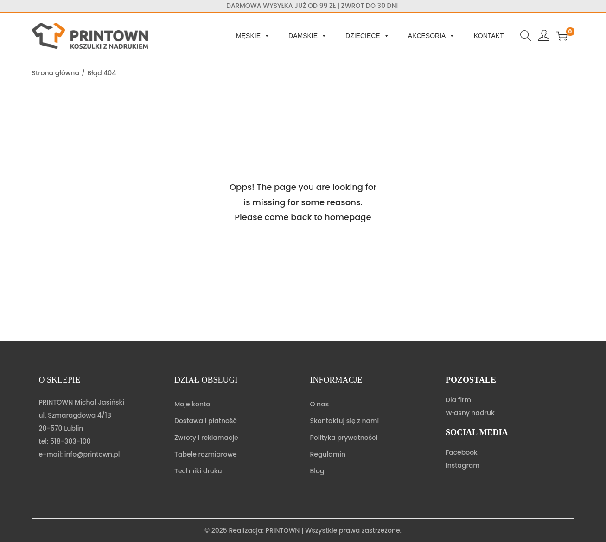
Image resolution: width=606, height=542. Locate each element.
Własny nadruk (470, 413)
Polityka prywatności (344, 437)
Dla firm (458, 400)
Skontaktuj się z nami (344, 420)
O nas (319, 404)
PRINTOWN (283, 530)
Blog (317, 471)
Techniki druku (198, 471)
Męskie (253, 36)
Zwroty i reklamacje (206, 437)
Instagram (463, 465)
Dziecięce (367, 36)
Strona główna (55, 73)
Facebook (462, 452)
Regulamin (328, 454)
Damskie (307, 36)
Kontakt (488, 35)
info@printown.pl (92, 454)
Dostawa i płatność (205, 420)
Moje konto (192, 404)
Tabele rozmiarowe (205, 454)
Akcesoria (431, 36)
